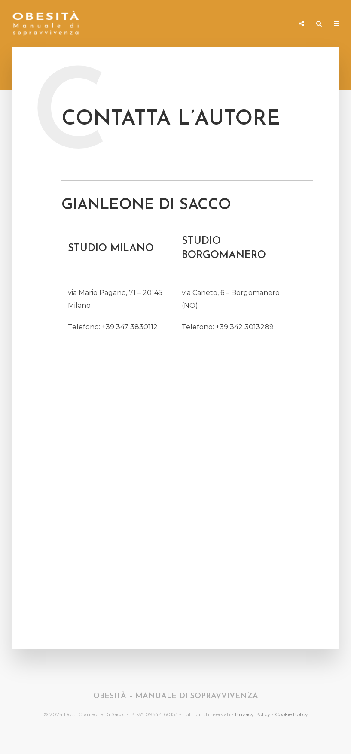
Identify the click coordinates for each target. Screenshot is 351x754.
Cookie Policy (291, 714)
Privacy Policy (252, 714)
